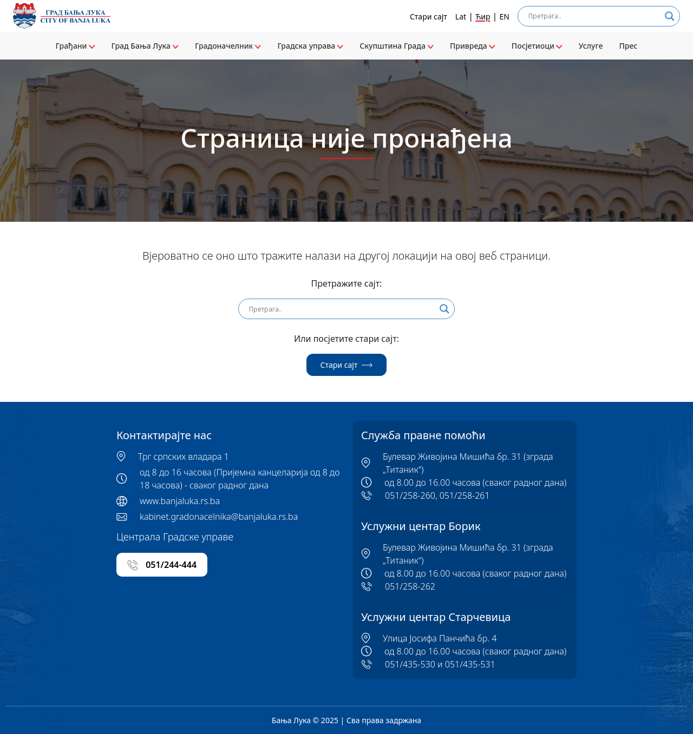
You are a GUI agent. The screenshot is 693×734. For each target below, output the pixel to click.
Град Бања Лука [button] (145, 46)
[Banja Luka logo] (61, 16)
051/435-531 (470, 664)
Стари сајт (428, 16)
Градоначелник (228, 46)
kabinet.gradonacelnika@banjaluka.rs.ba (219, 517)
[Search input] (593, 16)
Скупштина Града (396, 46)
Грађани (75, 46)
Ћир (482, 16)
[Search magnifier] (669, 16)
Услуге (591, 46)
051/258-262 (410, 586)
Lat (460, 16)
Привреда (472, 46)
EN (504, 16)
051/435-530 (410, 664)
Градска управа (310, 46)
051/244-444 (162, 565)
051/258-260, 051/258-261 (437, 495)
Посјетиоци (537, 46)
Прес (628, 46)
